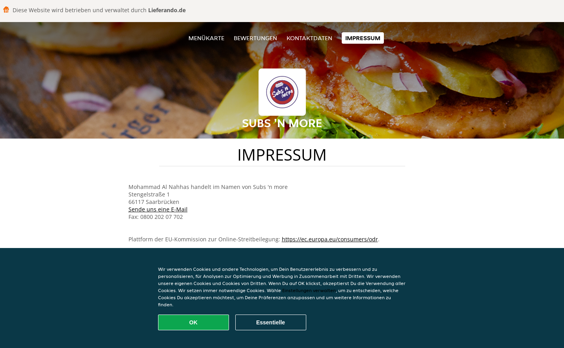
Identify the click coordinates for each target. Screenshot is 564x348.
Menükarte (206, 38)
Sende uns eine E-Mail (158, 209)
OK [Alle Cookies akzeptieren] (193, 322)
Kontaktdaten (309, 38)
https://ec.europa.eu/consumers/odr (330, 239)
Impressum (362, 38)
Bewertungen (255, 38)
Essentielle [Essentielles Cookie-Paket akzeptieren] (270, 322)
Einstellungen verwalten (309, 290)
